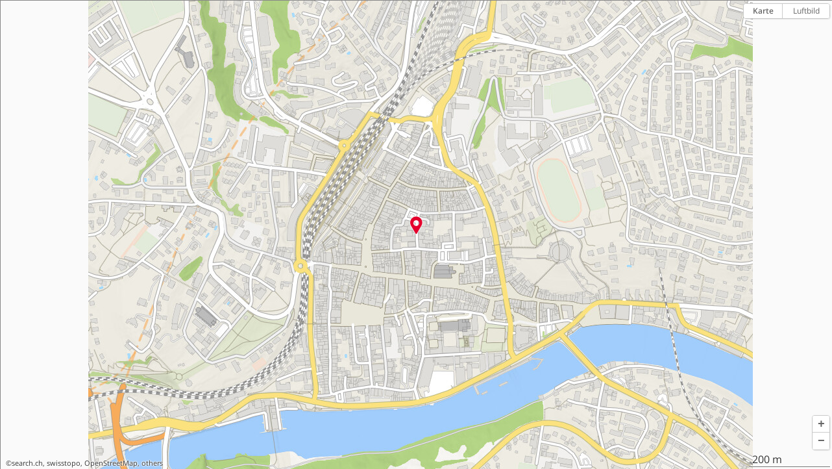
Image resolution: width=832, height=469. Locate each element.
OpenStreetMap (111, 463)
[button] (821, 424)
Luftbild (806, 10)
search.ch (27, 463)
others (152, 463)
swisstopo (63, 463)
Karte (763, 10)
